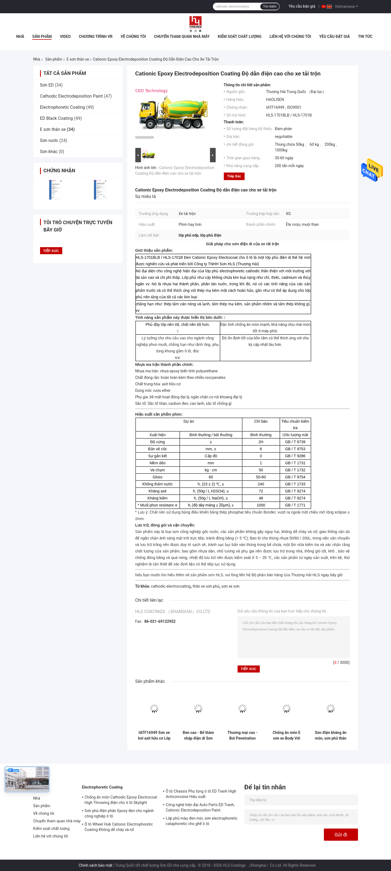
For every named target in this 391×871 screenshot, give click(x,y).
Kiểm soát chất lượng (239, 36)
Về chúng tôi (133, 36)
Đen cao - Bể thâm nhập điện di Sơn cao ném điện (198, 735)
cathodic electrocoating (171, 586)
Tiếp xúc (234, 176)
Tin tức (365, 36)
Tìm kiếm (270, 6)
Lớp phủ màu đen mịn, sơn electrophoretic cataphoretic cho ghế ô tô (202, 821)
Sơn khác (49, 151)
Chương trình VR (96, 36)
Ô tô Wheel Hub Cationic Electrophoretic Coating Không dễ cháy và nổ (119, 827)
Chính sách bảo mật (95, 865)
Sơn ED (47, 85)
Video (65, 36)
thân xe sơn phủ (206, 586)
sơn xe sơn (230, 586)
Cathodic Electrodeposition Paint (71, 96)
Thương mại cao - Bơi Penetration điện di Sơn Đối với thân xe (242, 735)
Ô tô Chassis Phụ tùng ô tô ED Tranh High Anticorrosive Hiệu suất (201, 794)
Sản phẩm (42, 36)
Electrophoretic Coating (62, 107)
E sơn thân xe (78, 59)
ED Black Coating (56, 118)
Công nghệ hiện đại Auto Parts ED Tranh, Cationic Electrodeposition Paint (200, 807)
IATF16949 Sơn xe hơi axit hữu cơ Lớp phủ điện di (154, 735)
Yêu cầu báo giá (302, 6)
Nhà (20, 36)
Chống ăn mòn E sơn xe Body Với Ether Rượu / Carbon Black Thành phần (286, 735)
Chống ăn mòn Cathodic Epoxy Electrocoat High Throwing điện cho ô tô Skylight (121, 800)
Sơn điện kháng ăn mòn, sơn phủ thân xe (331, 735)
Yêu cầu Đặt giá (334, 36)
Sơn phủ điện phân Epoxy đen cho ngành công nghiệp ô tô (119, 813)
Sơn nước (49, 140)
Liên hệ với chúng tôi (290, 36)
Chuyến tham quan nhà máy (181, 36)
